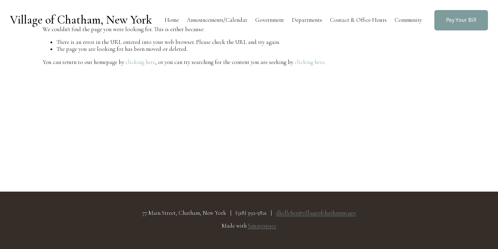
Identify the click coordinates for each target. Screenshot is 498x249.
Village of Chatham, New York (81, 20)
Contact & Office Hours (358, 20)
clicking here (140, 62)
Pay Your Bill (461, 20)
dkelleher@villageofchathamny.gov (316, 213)
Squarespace (262, 225)
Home (172, 20)
